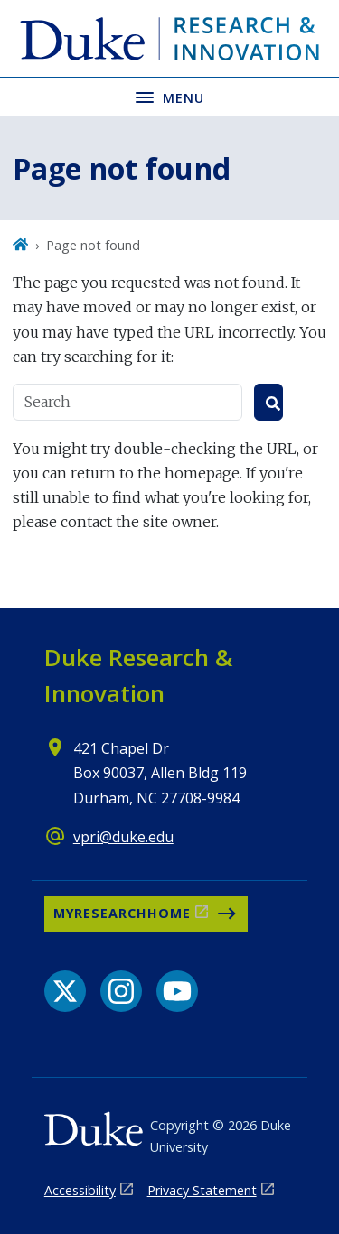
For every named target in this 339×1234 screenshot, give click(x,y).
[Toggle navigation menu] (169, 96)
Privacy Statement (202, 1190)
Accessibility (80, 1190)
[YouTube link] (177, 991)
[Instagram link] (121, 991)
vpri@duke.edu (123, 837)
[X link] (65, 991)
